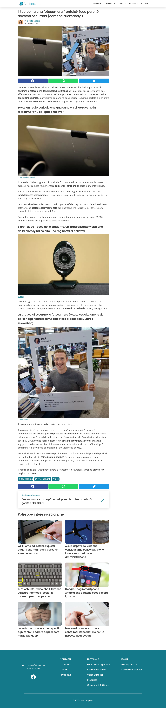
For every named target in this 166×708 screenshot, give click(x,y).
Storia (144, 3)
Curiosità (110, 3)
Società (133, 3)
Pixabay (21, 297)
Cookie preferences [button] (131, 669)
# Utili (56, 478)
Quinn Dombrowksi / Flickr (27, 177)
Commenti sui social (98, 685)
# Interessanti (42, 478)
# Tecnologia (25, 478)
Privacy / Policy (129, 664)
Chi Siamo (65, 664)
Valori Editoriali (95, 674)
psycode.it (65, 674)
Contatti (64, 669)
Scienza (97, 3)
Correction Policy (96, 669)
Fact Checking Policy (98, 664)
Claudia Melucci (33, 21)
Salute (122, 3)
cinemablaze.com (24, 419)
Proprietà (92, 679)
